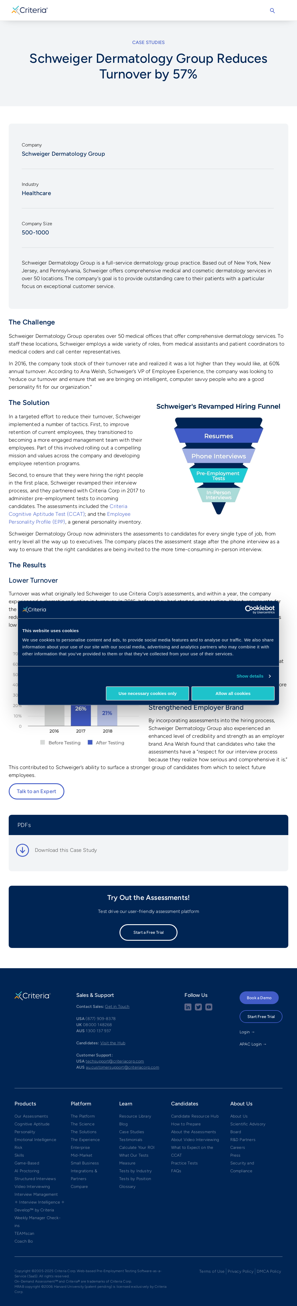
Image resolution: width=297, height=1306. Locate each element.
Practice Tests (184, 1163)
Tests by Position (135, 1178)
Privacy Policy (240, 1271)
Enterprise (80, 1147)
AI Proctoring (27, 1171)
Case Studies (131, 1131)
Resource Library (135, 1116)
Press (235, 1155)
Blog (123, 1124)
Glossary (127, 1186)
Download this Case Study (66, 850)
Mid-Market (82, 1155)
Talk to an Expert (36, 791)
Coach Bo (24, 1241)
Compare (79, 1186)
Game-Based (27, 1163)
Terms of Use (211, 1271)
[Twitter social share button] (198, 1009)
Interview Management (36, 1194)
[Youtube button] (208, 1009)
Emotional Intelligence (35, 1139)
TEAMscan (24, 1233)
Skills (19, 1155)
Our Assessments (31, 1116)
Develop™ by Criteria (34, 1210)
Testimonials (130, 1139)
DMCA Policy (269, 1271)
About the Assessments (193, 1131)
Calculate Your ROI (137, 1147)
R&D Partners (243, 1139)
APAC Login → (253, 1044)
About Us (239, 1116)
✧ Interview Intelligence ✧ (40, 1202)
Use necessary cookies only (148, 693)
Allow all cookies (233, 693)
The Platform (83, 1116)
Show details (250, 676)
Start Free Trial (261, 1016)
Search (272, 10)
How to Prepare (186, 1124)
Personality (25, 1131)
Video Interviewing (32, 1186)
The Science (83, 1124)
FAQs (176, 1171)
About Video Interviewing (195, 1139)
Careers (237, 1147)
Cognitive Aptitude (32, 1124)
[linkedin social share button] (187, 1009)
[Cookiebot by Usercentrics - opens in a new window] (249, 609)
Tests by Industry (135, 1171)
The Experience (85, 1139)
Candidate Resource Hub (195, 1116)
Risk (18, 1147)
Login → (247, 1032)
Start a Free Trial (148, 932)
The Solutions (84, 1131)
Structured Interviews (35, 1178)
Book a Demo (259, 997)
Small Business (85, 1163)
